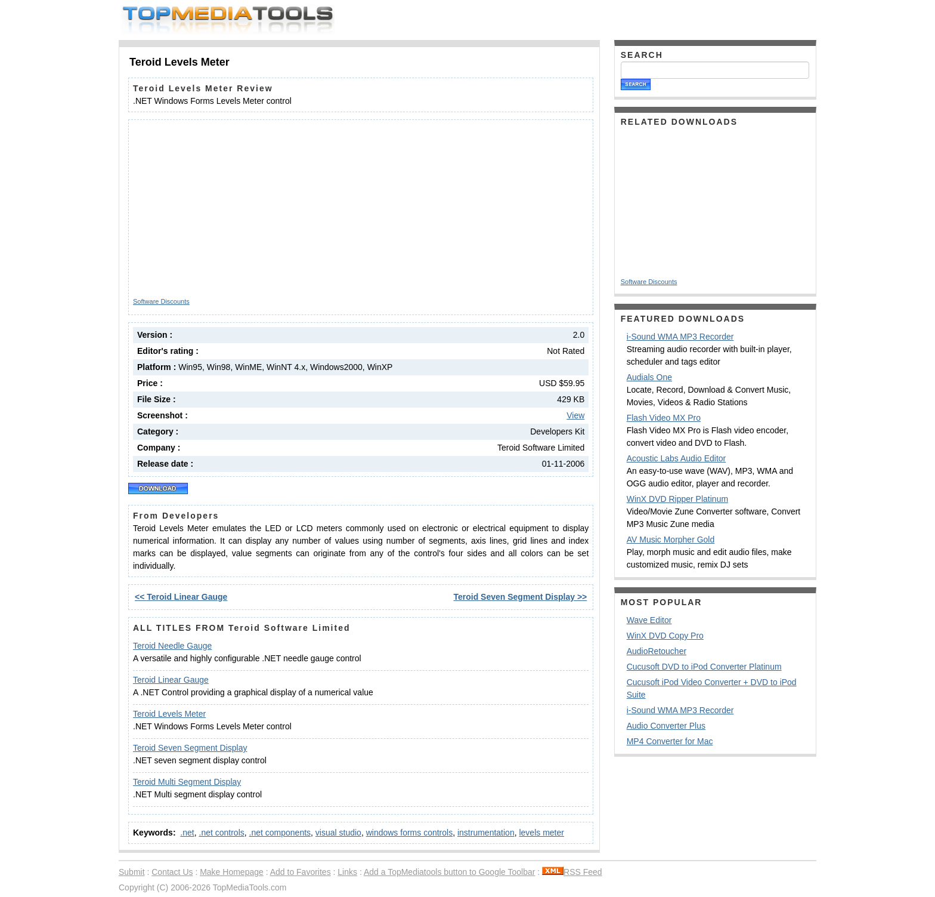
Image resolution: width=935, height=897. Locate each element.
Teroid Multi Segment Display (187, 782)
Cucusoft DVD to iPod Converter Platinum (704, 666)
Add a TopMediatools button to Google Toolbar (449, 872)
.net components (280, 832)
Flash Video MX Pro (664, 418)
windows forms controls (409, 832)
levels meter (541, 832)
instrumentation (486, 832)
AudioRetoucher (656, 651)
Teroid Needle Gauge (172, 646)
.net (187, 832)
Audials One (649, 377)
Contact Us (172, 872)
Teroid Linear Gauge (171, 680)
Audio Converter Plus (666, 725)
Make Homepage (232, 872)
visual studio (338, 832)
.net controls (221, 832)
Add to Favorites (300, 872)
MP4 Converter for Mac (670, 741)
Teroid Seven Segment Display (190, 748)
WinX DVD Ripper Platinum (677, 499)
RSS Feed (572, 872)
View (575, 415)
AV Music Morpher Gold (671, 539)
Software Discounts (161, 301)
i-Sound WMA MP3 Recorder (680, 336)
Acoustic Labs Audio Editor (676, 458)
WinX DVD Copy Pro (665, 635)
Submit (132, 872)
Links (347, 872)
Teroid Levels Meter (169, 714)
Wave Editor (649, 620)
